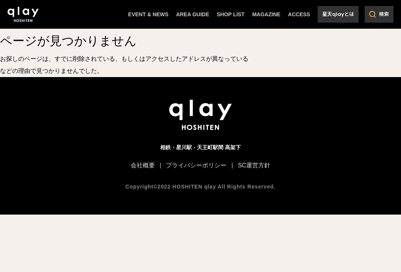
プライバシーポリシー (196, 164)
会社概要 (143, 164)
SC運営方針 (254, 164)
